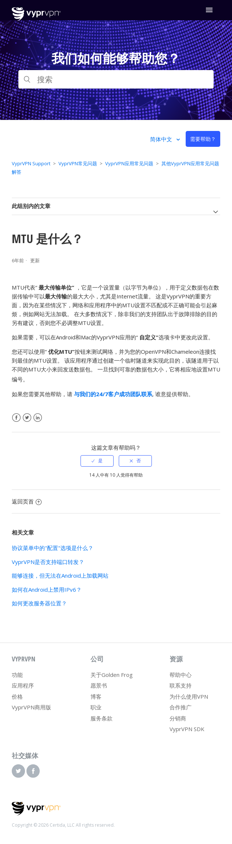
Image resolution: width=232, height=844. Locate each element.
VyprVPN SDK (186, 729)
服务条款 (101, 718)
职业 (95, 707)
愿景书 (98, 685)
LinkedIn (37, 417)
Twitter (27, 417)
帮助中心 (180, 674)
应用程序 (23, 685)
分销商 (177, 718)
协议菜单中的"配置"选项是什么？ (52, 547)
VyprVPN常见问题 (77, 163)
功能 (17, 674)
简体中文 (162, 139)
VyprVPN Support (31, 163)
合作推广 (180, 707)
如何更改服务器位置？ (39, 603)
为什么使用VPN (188, 696)
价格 (17, 696)
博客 (95, 696)
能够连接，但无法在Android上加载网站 (60, 575)
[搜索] (116, 79)
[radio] (97, 460)
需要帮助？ (203, 138)
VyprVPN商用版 (31, 707)
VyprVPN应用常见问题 (129, 163)
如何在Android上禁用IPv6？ (47, 589)
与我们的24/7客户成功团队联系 (113, 394)
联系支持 (180, 685)
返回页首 (27, 501)
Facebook (16, 417)
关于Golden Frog (111, 674)
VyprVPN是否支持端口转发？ (48, 561)
